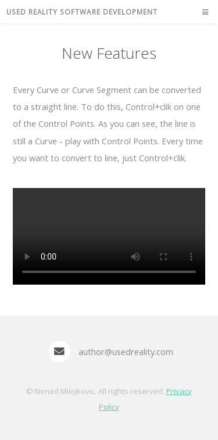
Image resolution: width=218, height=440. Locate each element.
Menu (201, 12)
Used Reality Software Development (82, 11)
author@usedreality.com (125, 351)
